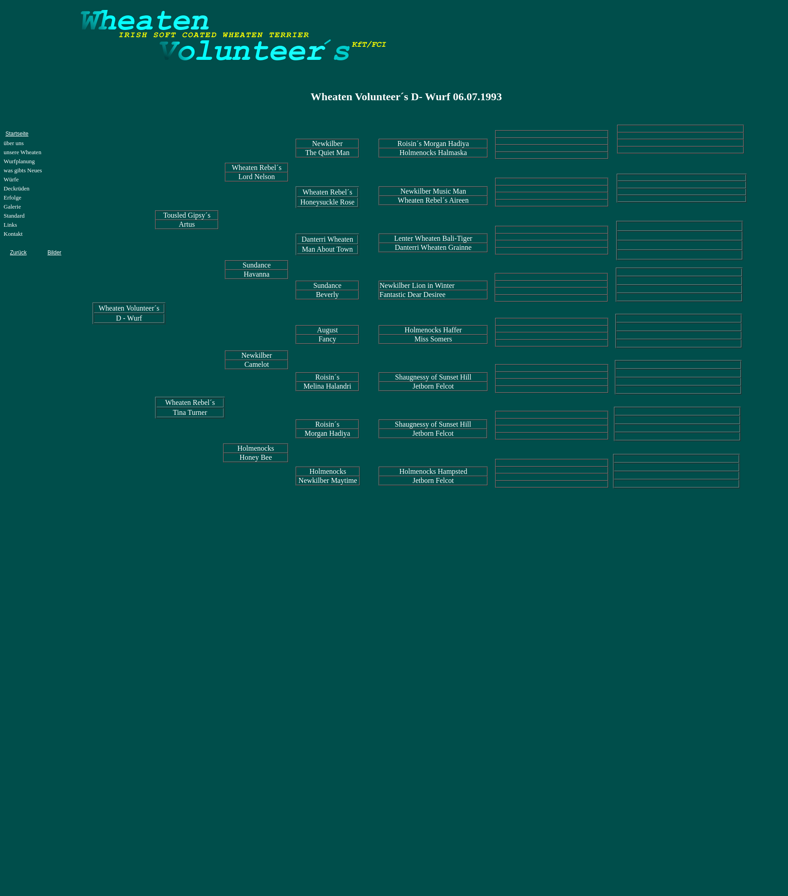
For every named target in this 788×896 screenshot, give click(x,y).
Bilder (55, 252)
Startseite (17, 134)
